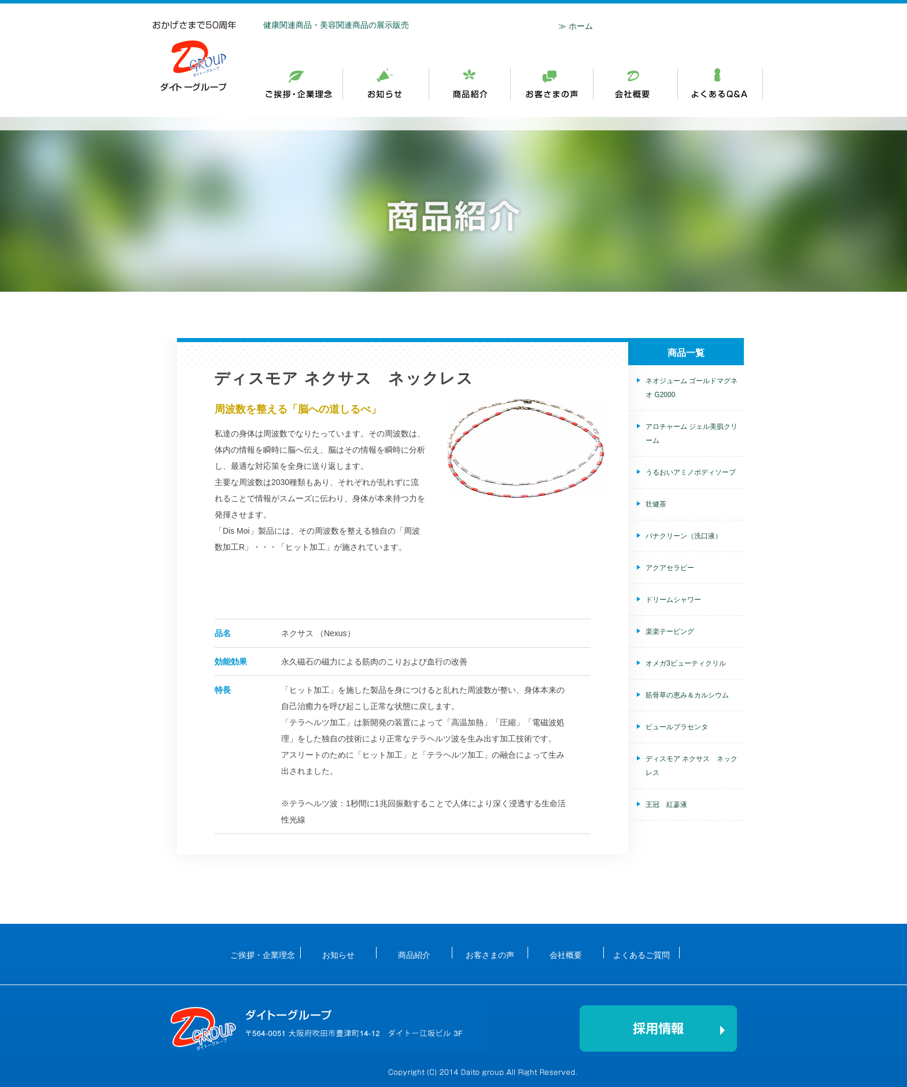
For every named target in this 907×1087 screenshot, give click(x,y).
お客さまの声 (490, 954)
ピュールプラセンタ (677, 727)
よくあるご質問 (641, 954)
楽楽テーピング (670, 631)
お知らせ (386, 84)
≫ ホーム (575, 26)
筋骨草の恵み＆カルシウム (687, 695)
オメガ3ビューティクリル (686, 663)
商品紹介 (552, 84)
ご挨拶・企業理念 (304, 84)
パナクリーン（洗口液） (684, 536)
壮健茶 (656, 504)
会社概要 (635, 84)
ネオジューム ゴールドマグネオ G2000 (692, 388)
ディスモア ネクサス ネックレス (692, 766)
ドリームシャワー (673, 600)
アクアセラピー (670, 568)
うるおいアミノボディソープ (691, 472)
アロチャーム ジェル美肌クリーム (692, 434)
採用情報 (720, 84)
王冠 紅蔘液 (666, 804)
